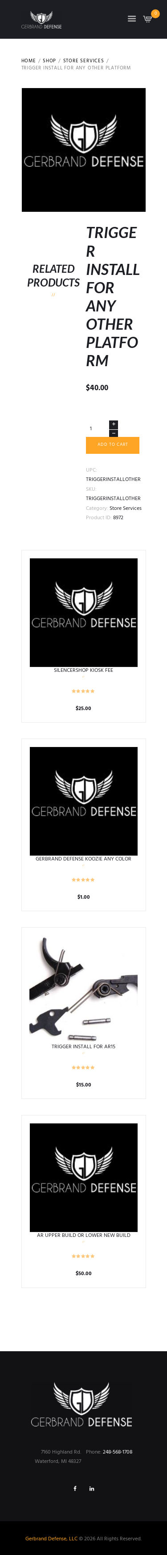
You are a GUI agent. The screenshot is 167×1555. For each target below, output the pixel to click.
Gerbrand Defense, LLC (51, 1539)
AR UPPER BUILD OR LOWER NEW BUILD (83, 1235)
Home (28, 61)
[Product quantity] (102, 428)
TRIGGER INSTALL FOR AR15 (83, 1046)
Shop (49, 61)
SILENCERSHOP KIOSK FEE (83, 670)
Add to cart (113, 444)
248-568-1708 (117, 1452)
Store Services (83, 61)
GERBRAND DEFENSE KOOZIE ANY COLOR (83, 859)
